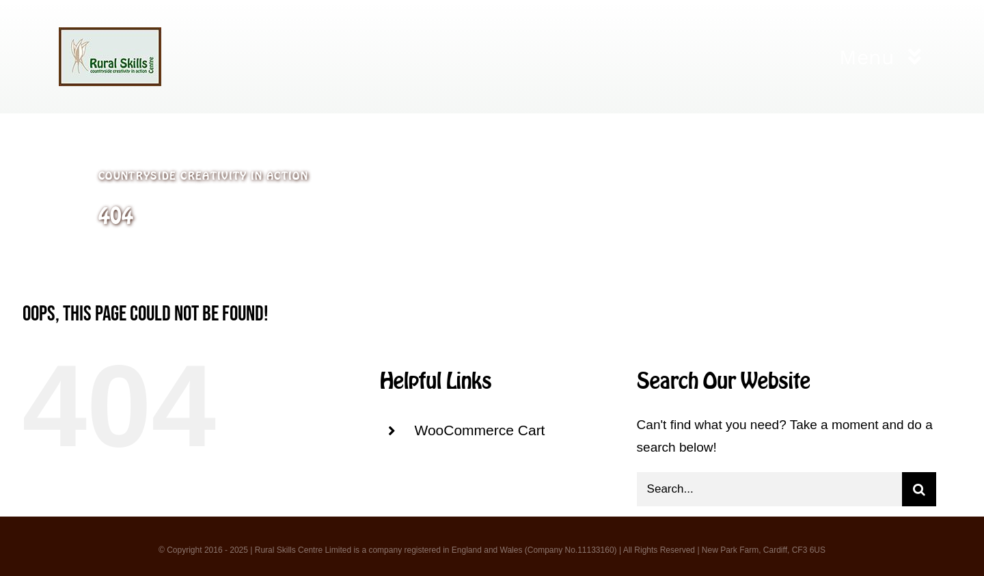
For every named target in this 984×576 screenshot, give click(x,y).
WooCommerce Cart (479, 430)
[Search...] (769, 489)
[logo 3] (110, 34)
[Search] (919, 489)
